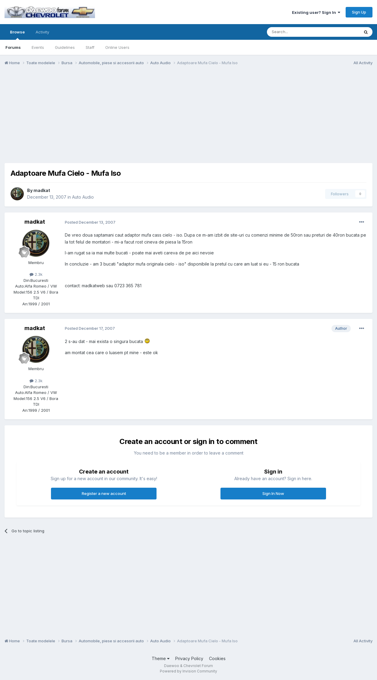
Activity (42, 32)
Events (38, 47)
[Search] (297, 32)
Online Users (117, 47)
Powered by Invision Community (188, 671)
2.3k (36, 274)
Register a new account (104, 493)
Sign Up (359, 12)
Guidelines (65, 47)
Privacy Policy (189, 658)
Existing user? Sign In (316, 12)
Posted (90, 222)
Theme (160, 658)
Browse (17, 35)
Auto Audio (83, 197)
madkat (41, 190)
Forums (13, 47)
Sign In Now (273, 493)
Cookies (217, 658)
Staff (90, 47)
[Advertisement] (188, 117)
